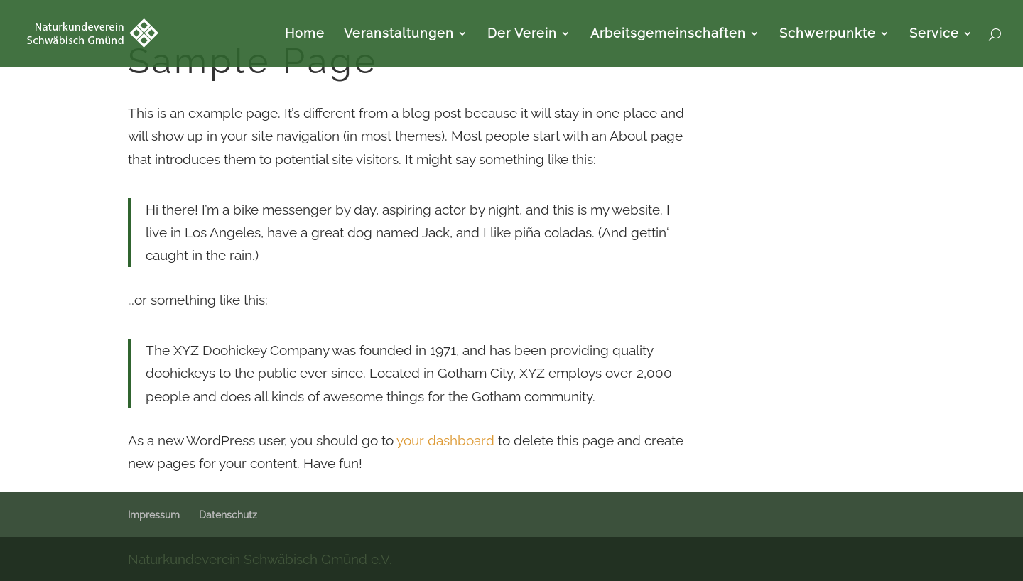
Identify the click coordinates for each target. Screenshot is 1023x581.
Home (305, 34)
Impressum (154, 515)
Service (934, 34)
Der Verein (522, 34)
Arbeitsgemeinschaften (668, 34)
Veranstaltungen (399, 34)
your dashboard (445, 440)
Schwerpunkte (827, 34)
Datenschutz (228, 515)
